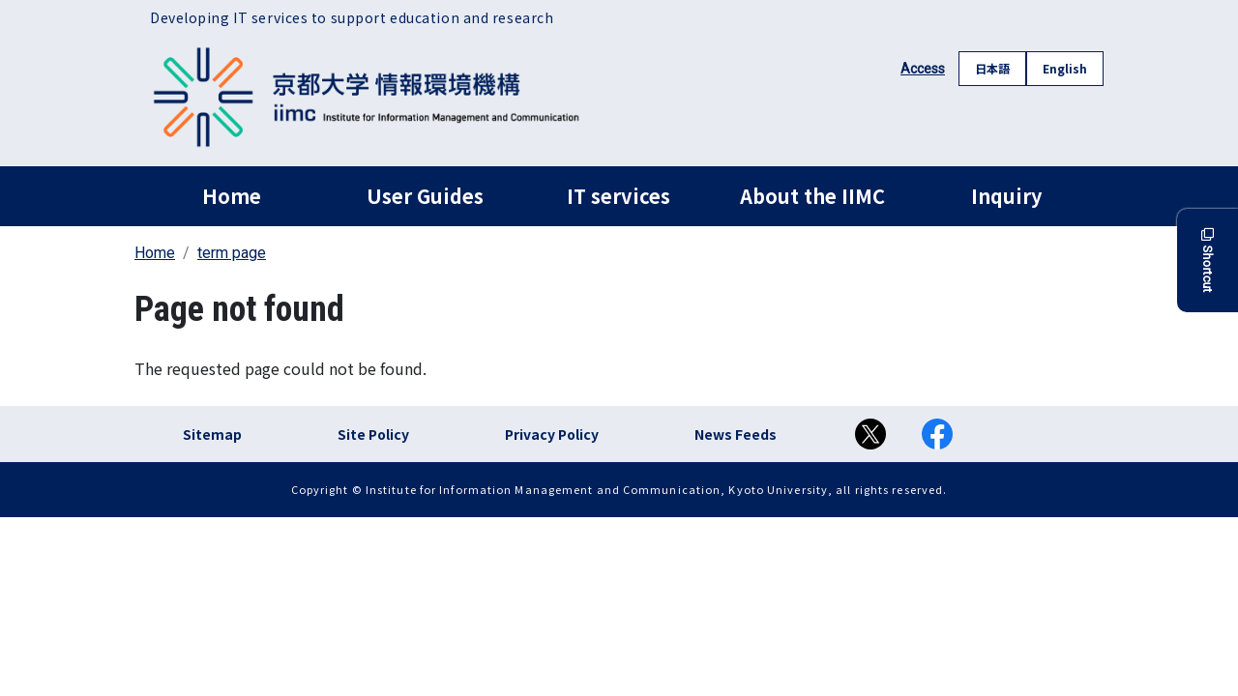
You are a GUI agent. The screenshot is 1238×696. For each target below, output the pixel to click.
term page (231, 253)
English (1065, 68)
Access (922, 68)
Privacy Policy (552, 434)
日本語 (992, 68)
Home (231, 196)
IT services (618, 196)
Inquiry (1006, 196)
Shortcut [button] (1207, 260)
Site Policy (373, 434)
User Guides (425, 196)
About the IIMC (812, 196)
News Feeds (735, 434)
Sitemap (212, 434)
